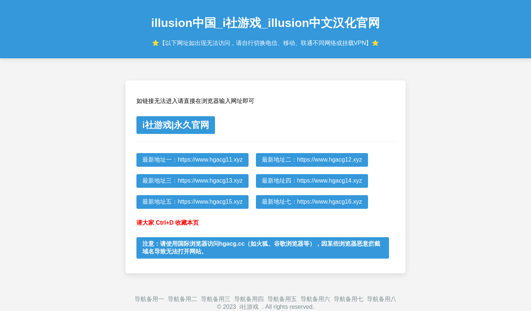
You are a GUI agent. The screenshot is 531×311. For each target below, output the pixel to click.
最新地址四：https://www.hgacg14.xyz (312, 180)
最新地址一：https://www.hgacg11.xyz (192, 159)
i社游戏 (248, 307)
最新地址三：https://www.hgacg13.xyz (192, 180)
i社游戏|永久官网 (175, 125)
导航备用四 (249, 299)
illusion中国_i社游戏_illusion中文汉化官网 (265, 23)
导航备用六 (315, 299)
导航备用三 (215, 299)
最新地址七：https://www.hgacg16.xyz (312, 201)
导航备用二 (182, 299)
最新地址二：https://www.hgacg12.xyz (312, 159)
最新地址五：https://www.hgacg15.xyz (192, 201)
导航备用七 (348, 299)
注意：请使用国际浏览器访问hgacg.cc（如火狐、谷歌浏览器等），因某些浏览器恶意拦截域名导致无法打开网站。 (261, 248)
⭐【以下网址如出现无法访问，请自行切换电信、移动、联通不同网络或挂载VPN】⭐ (265, 43)
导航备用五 (282, 299)
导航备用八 (381, 299)
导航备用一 (149, 299)
